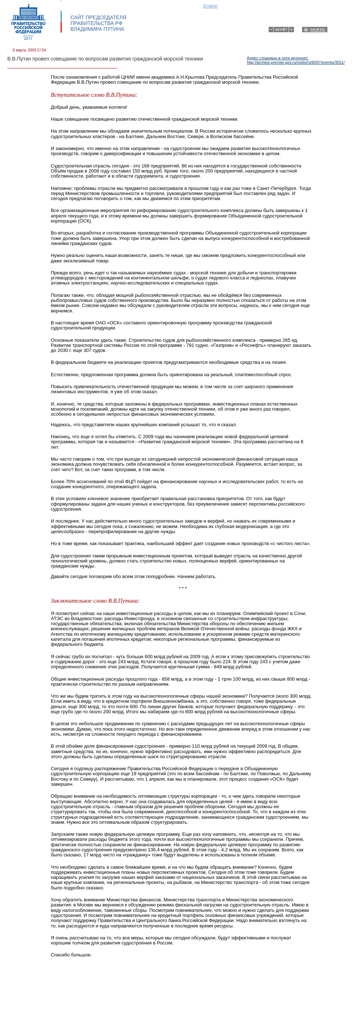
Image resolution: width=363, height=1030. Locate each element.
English (210, 6)
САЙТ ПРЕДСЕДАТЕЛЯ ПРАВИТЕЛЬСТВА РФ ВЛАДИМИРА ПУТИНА (98, 23)
